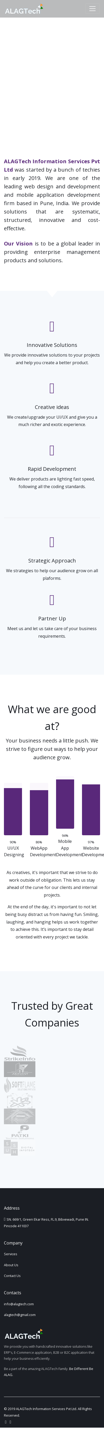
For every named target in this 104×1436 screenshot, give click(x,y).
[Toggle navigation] (92, 8)
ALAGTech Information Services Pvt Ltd (46, 1408)
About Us (11, 1265)
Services (10, 1254)
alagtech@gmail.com (20, 1314)
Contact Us (12, 1275)
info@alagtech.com (19, 1304)
